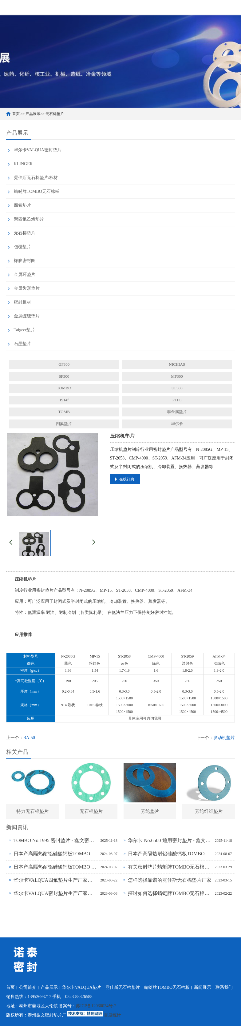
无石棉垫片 (54, 114)
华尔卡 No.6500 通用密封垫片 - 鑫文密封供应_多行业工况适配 (170, 840)
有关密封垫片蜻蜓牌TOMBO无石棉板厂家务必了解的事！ (169, 866)
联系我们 (224, 987)
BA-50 (29, 737)
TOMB (64, 411)
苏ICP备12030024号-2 (96, 1006)
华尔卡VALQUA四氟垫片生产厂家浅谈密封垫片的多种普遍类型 (55, 880)
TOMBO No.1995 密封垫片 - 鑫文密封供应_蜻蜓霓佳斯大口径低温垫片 (55, 840)
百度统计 (112, 1015)
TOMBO (64, 388)
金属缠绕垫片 (27, 316)
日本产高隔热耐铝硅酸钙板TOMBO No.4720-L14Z (55, 866)
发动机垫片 (224, 737)
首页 (16, 114)
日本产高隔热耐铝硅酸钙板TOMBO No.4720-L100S (55, 853)
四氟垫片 (22, 205)
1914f (64, 400)
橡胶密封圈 (24, 260)
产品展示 (33, 114)
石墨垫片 (22, 343)
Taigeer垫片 (24, 330)
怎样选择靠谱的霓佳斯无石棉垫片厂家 (169, 880)
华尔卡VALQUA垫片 (81, 987)
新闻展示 (202, 987)
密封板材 (22, 302)
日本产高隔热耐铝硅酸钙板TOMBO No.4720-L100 (169, 853)
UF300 (177, 388)
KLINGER (23, 163)
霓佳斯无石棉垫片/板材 (36, 177)
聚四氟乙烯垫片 (29, 219)
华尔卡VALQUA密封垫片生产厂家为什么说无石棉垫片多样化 (55, 893)
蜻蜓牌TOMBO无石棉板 (36, 191)
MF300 (177, 376)
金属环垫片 (24, 274)
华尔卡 (177, 423)
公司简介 (27, 987)
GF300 (63, 364)
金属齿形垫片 (27, 288)
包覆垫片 (22, 247)
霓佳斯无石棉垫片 (122, 987)
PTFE (177, 400)
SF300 (64, 376)
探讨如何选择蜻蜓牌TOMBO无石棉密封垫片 (169, 893)
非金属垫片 (177, 411)
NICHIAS (177, 364)
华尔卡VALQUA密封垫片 (37, 150)
